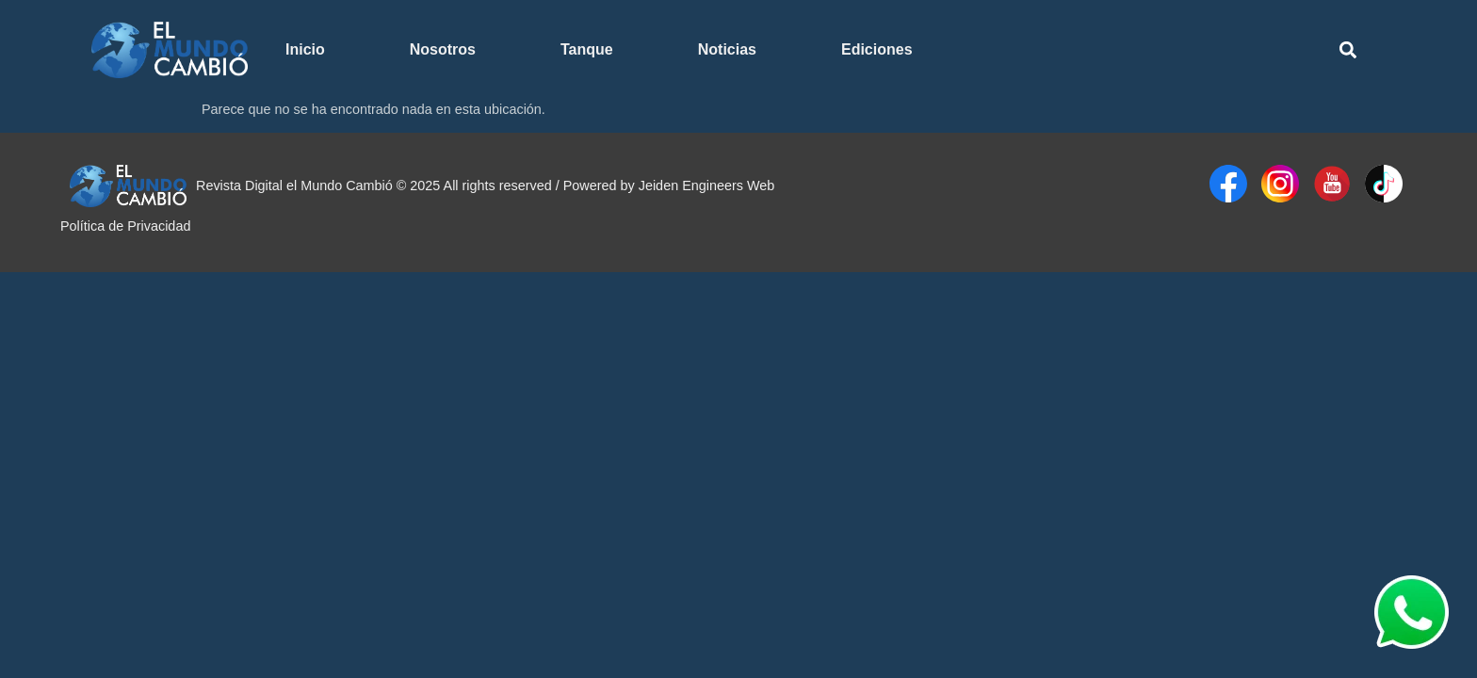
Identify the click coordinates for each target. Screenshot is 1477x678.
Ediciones (877, 49)
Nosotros (443, 49)
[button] (1348, 50)
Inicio (305, 49)
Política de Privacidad (125, 226)
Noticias (727, 49)
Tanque (586, 49)
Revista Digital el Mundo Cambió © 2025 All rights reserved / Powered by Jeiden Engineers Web (485, 185)
